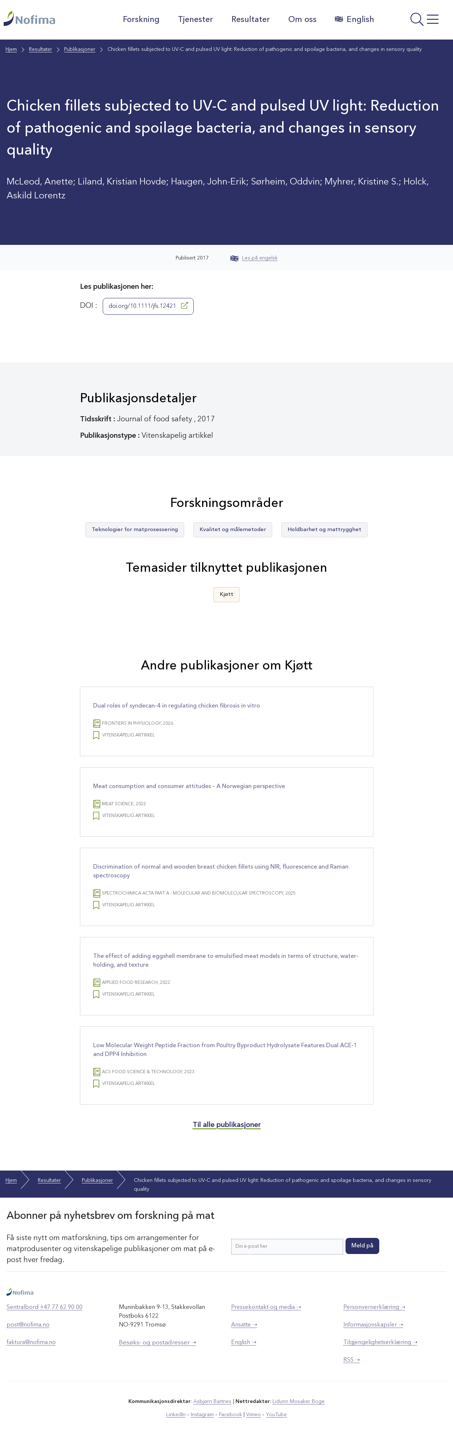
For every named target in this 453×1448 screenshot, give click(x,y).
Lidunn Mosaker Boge (299, 1401)
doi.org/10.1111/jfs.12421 (148, 305)
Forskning (141, 20)
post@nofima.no (28, 1325)
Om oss (302, 20)
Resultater (250, 20)
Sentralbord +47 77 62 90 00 (45, 1307)
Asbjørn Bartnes (212, 1401)
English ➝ (243, 1343)
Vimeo (253, 1414)
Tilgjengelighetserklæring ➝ (380, 1343)
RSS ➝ (351, 1360)
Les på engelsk (254, 258)
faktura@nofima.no (31, 1343)
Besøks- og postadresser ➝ (157, 1343)
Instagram (202, 1414)
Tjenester (195, 20)
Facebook (230, 1414)
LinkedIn (176, 1414)
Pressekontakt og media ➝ (266, 1307)
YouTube (276, 1414)
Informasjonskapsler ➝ (373, 1325)
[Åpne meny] (415, 22)
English (354, 19)
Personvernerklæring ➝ (374, 1307)
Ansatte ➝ (244, 1325)
